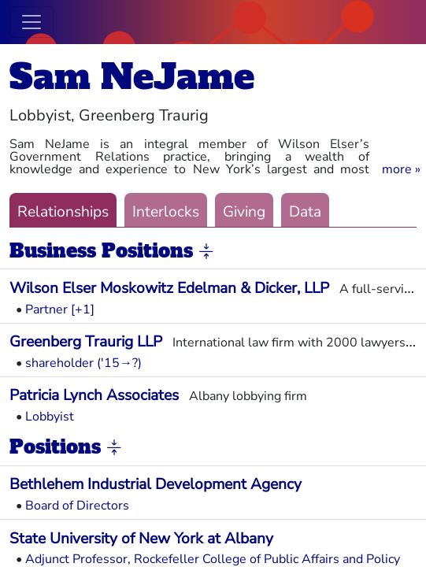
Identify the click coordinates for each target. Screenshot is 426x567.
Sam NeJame (131, 77)
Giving (244, 212)
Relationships (63, 212)
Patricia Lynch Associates (94, 395)
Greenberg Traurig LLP (85, 342)
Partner (46, 309)
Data (305, 212)
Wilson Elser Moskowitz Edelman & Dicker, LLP (169, 288)
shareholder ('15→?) (83, 363)
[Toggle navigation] (31, 22)
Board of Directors (77, 505)
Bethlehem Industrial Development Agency (155, 484)
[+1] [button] (82, 309)
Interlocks (165, 212)
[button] (401, 169)
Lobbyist (49, 416)
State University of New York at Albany (141, 538)
